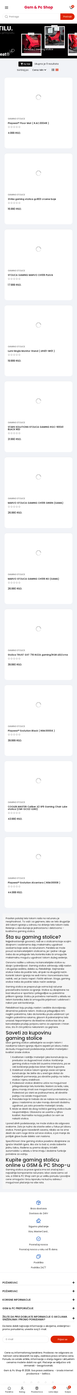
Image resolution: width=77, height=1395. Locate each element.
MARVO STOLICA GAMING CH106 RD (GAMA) (33, 578)
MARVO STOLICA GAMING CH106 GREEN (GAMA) (35, 502)
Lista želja (53, 1390)
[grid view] (57, 70)
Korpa (68, 1390)
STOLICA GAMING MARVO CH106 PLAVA (30, 275)
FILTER (25, 64)
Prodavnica (37, 1390)
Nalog (22, 1390)
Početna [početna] (28, 49)
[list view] (53, 70)
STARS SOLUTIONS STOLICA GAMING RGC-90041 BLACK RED (35, 428)
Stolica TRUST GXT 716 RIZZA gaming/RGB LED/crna (38, 654)
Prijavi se (62, 1339)
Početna (9, 1390)
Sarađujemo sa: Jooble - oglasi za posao (22, 1346)
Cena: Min (39, 70)
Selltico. (46, 1373)
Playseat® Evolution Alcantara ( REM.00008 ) (34, 882)
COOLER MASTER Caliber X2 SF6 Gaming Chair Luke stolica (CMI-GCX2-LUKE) (37, 808)
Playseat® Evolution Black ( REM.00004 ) (31, 730)
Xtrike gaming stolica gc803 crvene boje (32, 199)
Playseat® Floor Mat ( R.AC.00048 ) (28, 123)
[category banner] (38, 42)
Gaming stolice (16, 118)
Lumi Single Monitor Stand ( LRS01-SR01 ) (31, 351)
